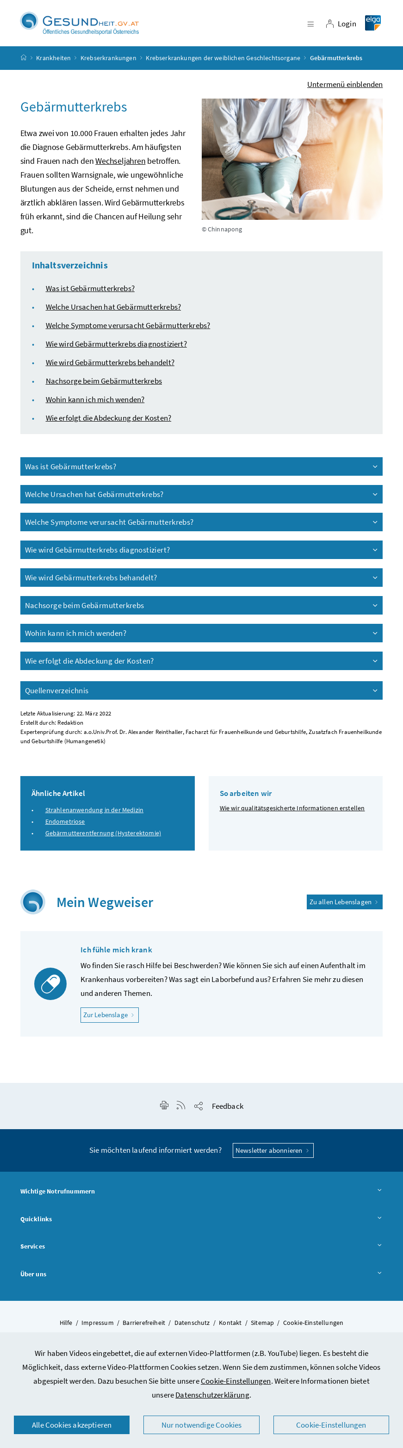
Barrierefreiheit (144, 1327)
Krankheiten (53, 62)
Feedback (227, 1110)
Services (201, 1250)
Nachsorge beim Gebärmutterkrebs (104, 385)
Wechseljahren (120, 165)
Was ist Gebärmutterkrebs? (90, 292)
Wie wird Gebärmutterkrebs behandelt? (110, 366)
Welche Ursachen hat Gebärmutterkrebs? (113, 311)
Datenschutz (192, 1327)
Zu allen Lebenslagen (345, 905)
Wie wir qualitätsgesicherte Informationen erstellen (292, 812)
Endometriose (65, 825)
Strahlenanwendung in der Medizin (94, 814)
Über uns (201, 1278)
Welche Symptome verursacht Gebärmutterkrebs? (128, 329)
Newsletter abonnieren (273, 1154)
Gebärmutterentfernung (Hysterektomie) (103, 837)
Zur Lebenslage (111, 1018)
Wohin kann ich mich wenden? (95, 403)
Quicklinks (201, 1223)
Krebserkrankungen (108, 62)
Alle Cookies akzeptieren (72, 1425)
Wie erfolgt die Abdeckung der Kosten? (109, 422)
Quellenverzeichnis (202, 695)
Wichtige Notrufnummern (201, 1195)
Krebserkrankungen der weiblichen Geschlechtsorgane (223, 62)
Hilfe (66, 1327)
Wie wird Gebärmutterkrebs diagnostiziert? (116, 348)
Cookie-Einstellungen (236, 1381)
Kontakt (230, 1327)
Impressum (97, 1327)
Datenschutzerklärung (212, 1395)
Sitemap (262, 1327)
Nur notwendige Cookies (201, 1425)
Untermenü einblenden (345, 88)
